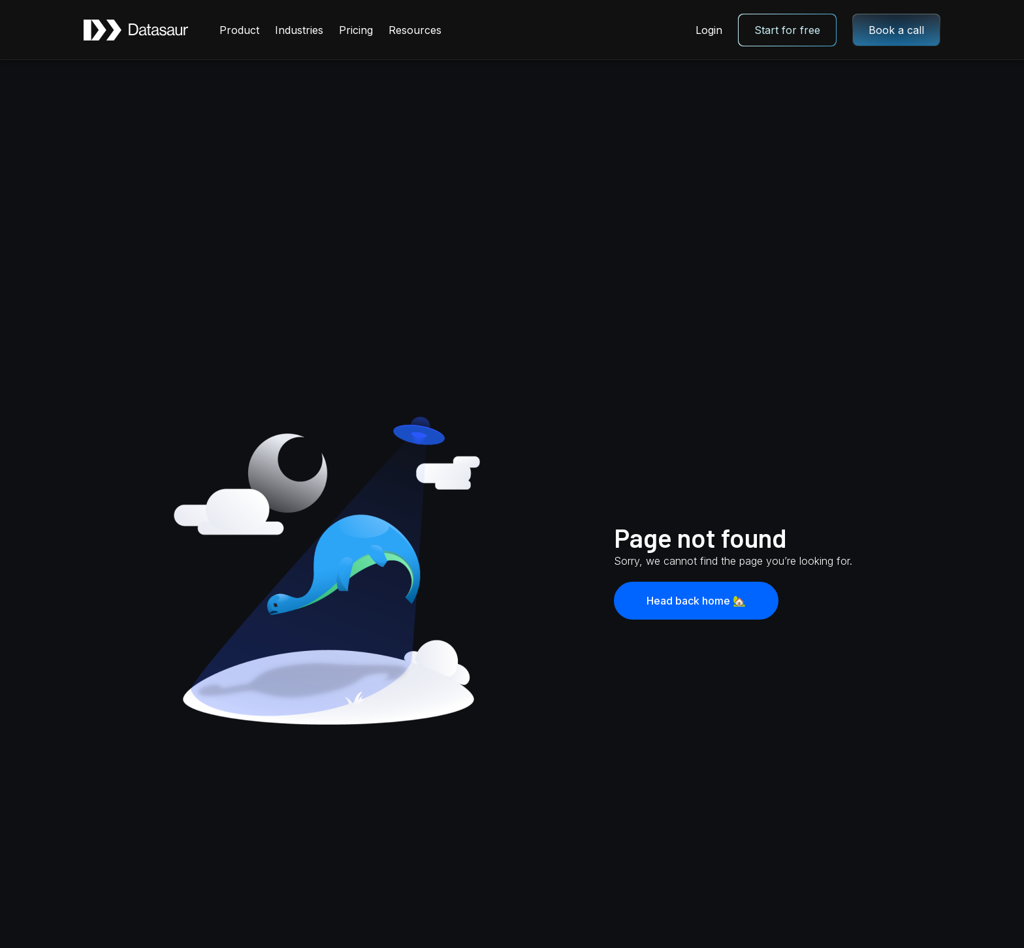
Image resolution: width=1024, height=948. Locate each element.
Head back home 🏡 (696, 600)
